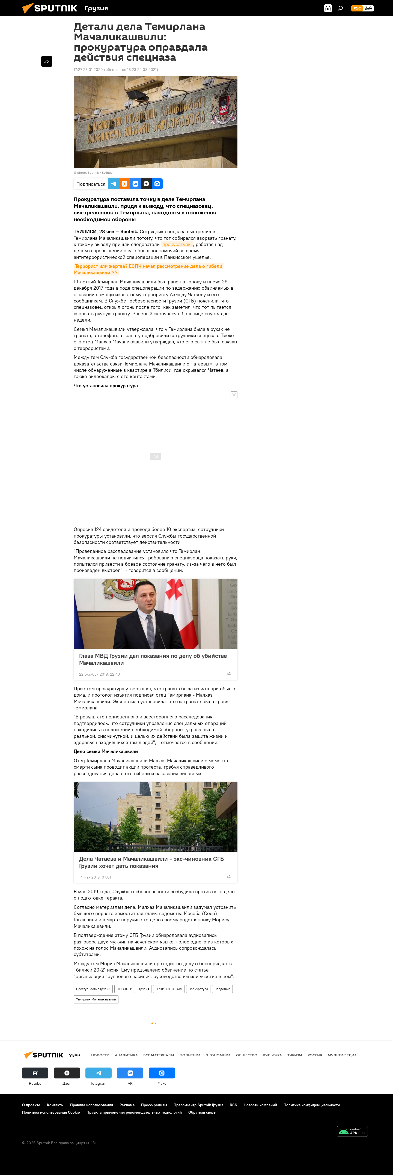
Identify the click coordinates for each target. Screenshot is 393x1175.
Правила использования (91, 1104)
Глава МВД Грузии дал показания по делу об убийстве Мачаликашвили (153, 659)
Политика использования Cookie (51, 1112)
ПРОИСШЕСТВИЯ (169, 989)
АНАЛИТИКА (126, 1055)
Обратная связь (202, 1112)
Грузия (144, 989)
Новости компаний (260, 1104)
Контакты (55, 1104)
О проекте (31, 1104)
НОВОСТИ (125, 989)
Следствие (222, 989)
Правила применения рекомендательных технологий (134, 1112)
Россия (315, 1055)
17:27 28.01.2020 (88, 69)
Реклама (127, 1104)
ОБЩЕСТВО (246, 1055)
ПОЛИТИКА (190, 1055)
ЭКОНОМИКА (218, 1055)
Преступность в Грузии (93, 989)
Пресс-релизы (154, 1104)
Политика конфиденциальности (312, 1104)
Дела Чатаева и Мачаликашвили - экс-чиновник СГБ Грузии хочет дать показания (151, 862)
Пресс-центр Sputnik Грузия (198, 1104)
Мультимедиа (342, 1055)
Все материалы (158, 1055)
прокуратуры (177, 244)
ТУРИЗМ (294, 1055)
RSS (233, 1104)
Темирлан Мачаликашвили (96, 999)
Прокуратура (198, 989)
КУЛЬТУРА (272, 1055)
